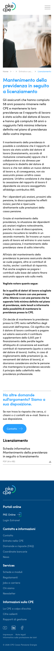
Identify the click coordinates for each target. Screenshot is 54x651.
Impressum (8, 634)
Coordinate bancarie (15, 551)
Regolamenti (10, 577)
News (6, 557)
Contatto (15, 429)
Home (5, 71)
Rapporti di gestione (15, 619)
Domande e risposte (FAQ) (18, 546)
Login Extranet (11, 520)
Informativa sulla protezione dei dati (20, 637)
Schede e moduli (12, 572)
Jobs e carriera (11, 582)
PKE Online (12, 514)
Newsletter (9, 593)
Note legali (21, 634)
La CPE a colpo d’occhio (17, 608)
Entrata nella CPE (13, 540)
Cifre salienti (10, 614)
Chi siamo (8, 588)
